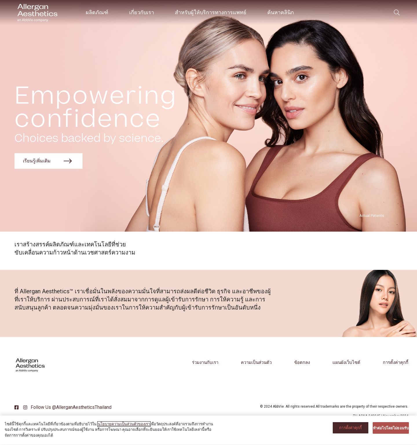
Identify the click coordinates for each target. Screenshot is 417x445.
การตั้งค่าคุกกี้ (395, 362)
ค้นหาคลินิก (280, 12)
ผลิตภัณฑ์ (97, 12)
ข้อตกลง (302, 362)
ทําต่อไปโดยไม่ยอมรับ (391, 431)
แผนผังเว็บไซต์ (346, 362)
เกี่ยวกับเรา (141, 12)
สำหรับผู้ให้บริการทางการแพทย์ (210, 12)
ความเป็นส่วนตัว (256, 362)
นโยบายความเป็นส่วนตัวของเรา (124, 428)
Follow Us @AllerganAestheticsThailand (70, 407)
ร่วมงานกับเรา (205, 362)
